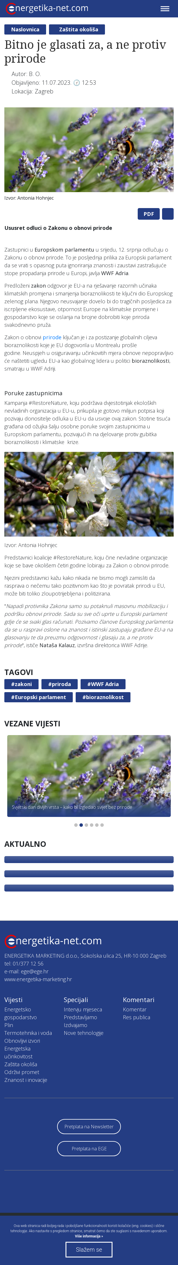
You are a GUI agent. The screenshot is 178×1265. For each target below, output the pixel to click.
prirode (52, 337)
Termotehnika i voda (28, 1032)
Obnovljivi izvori (22, 1040)
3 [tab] (86, 825)
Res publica (136, 1017)
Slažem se (89, 1249)
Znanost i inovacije (25, 1079)
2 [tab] (81, 825)
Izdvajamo (75, 1025)
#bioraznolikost (103, 697)
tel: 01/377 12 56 (23, 963)
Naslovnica (25, 29)
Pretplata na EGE (89, 1148)
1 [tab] (76, 825)
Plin (8, 1025)
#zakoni (21, 684)
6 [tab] (102, 825)
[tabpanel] (89, 155)
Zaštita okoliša (78, 29)
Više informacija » (89, 1236)
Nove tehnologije (83, 1032)
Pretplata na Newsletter (89, 1126)
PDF (149, 213)
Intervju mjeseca (83, 1009)
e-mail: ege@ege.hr (26, 971)
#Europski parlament (38, 697)
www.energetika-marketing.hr (38, 979)
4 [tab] (91, 825)
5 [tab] (97, 825)
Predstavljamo (80, 1017)
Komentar (134, 1009)
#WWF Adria (103, 684)
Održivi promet (21, 1072)
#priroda (59, 684)
